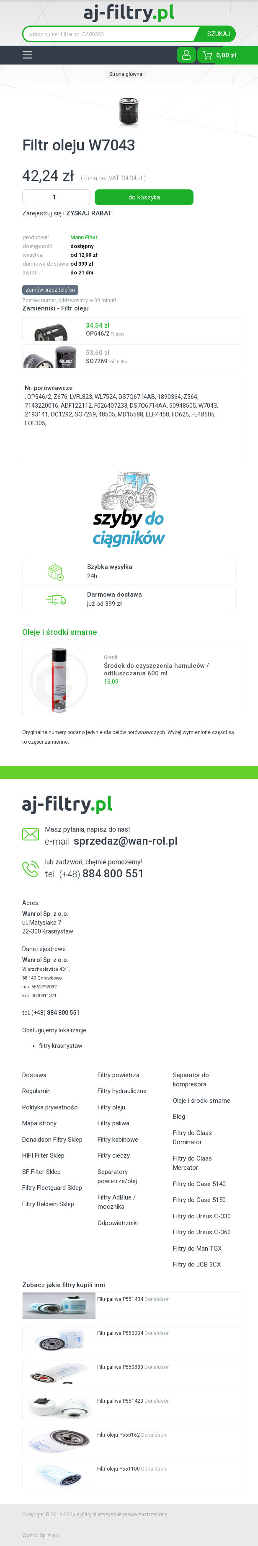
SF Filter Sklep (41, 1172)
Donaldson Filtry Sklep (52, 1139)
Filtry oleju (111, 1107)
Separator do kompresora (191, 1079)
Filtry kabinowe (118, 1139)
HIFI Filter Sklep (43, 1155)
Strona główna (125, 74)
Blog (179, 1116)
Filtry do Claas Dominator (192, 1137)
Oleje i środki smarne (201, 1100)
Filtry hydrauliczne (122, 1091)
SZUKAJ (218, 34)
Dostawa (34, 1075)
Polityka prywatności (50, 1107)
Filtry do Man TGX (197, 1248)
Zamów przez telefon (50, 290)
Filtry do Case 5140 (199, 1184)
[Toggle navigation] (27, 55)
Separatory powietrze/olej (117, 1176)
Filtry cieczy (114, 1155)
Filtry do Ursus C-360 (202, 1232)
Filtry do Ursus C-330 (202, 1216)
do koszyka (144, 197)
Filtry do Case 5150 (199, 1200)
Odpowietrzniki (118, 1223)
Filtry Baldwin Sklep (48, 1204)
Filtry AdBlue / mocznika (117, 1202)
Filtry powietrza (118, 1075)
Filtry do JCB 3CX (197, 1264)
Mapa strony (39, 1123)
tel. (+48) (51, 1012)
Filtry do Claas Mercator (192, 1163)
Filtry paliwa (113, 1123)
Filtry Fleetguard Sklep (52, 1188)
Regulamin (36, 1091)
